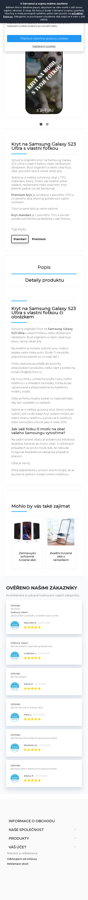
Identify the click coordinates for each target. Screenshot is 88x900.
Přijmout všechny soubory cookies (44, 38)
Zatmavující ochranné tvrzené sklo (27, 557)
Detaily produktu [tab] (44, 280)
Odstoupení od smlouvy (22, 859)
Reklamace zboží (17, 863)
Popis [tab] (44, 267)
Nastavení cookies (44, 46)
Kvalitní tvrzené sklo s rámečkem (61, 557)
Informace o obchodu (32, 821)
